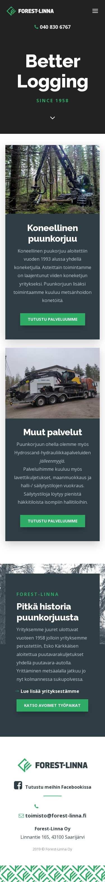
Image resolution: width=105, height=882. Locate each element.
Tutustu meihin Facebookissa (52, 787)
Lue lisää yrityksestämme (50, 691)
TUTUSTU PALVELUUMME (53, 319)
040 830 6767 (52, 26)
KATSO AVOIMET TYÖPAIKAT (52, 705)
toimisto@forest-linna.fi (52, 815)
